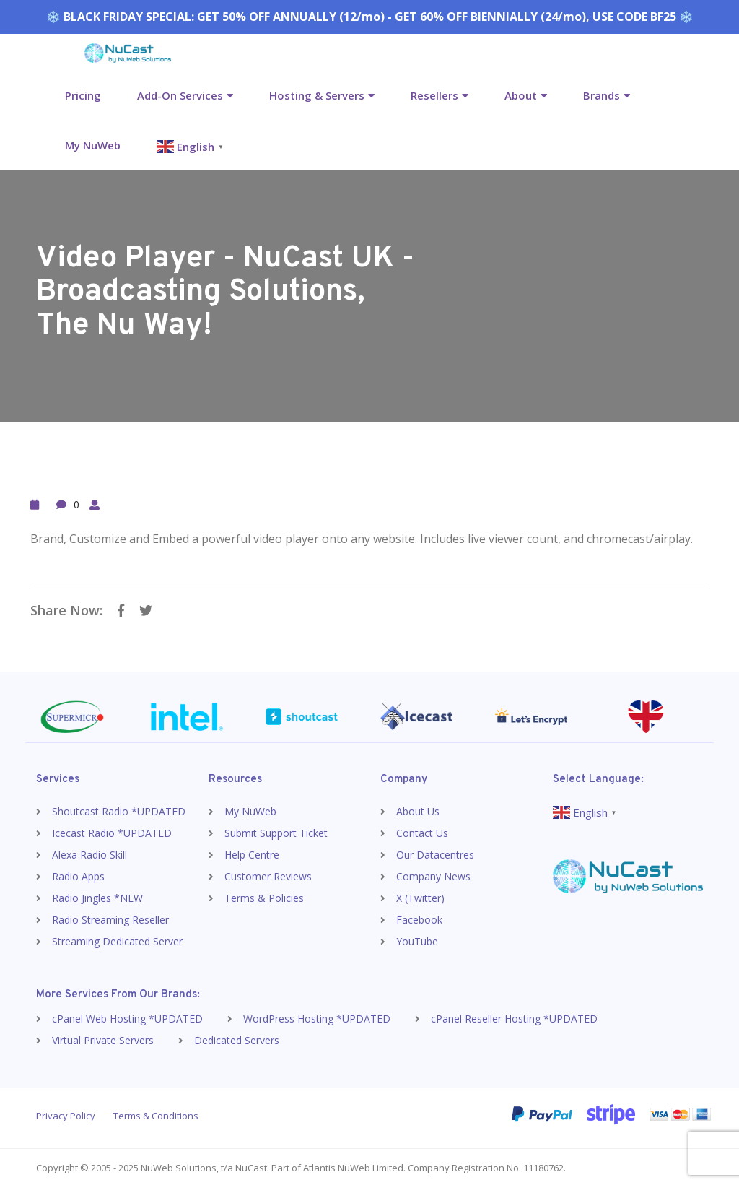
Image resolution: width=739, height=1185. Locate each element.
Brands (601, 95)
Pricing (83, 95)
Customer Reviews (268, 874)
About (520, 95)
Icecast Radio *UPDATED (112, 831)
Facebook (419, 917)
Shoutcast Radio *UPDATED (118, 809)
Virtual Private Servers (103, 1038)
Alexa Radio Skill (89, 852)
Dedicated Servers (236, 1038)
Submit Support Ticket (276, 831)
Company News (433, 874)
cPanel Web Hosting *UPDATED (127, 1016)
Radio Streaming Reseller (110, 917)
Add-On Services (180, 95)
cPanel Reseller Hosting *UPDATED (514, 1016)
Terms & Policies (264, 896)
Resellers (434, 95)
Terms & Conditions (155, 1113)
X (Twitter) (420, 896)
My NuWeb (93, 145)
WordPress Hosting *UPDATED (316, 1016)
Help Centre (251, 852)
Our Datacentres (435, 852)
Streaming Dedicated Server (117, 939)
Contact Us (422, 831)
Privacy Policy (65, 1113)
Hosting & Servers (316, 95)
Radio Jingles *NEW (97, 896)
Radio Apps (78, 874)
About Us (418, 809)
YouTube (417, 939)
